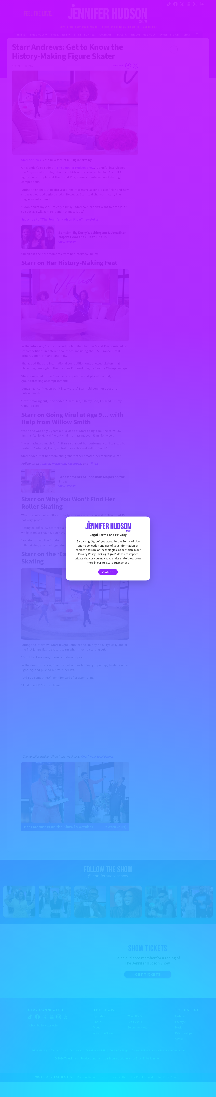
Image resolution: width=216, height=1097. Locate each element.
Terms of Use (131, 541)
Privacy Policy (86, 554)
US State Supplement (115, 563)
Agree (108, 572)
